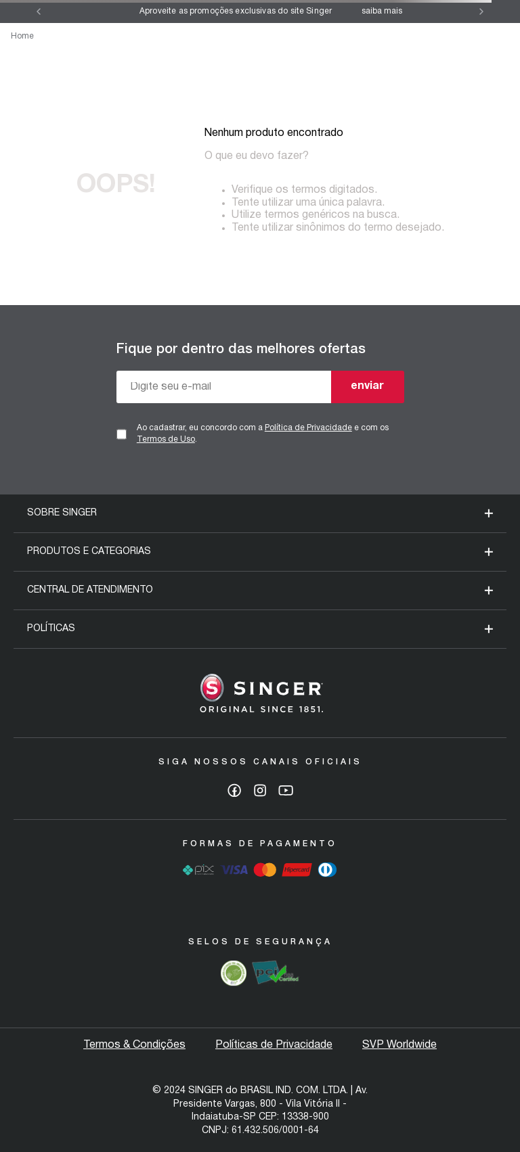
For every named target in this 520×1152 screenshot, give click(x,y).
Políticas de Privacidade (273, 1045)
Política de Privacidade (308, 428)
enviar (367, 386)
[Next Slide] (481, 11)
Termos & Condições (134, 1045)
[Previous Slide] (38, 11)
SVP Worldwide (399, 1045)
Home (22, 36)
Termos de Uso (166, 439)
